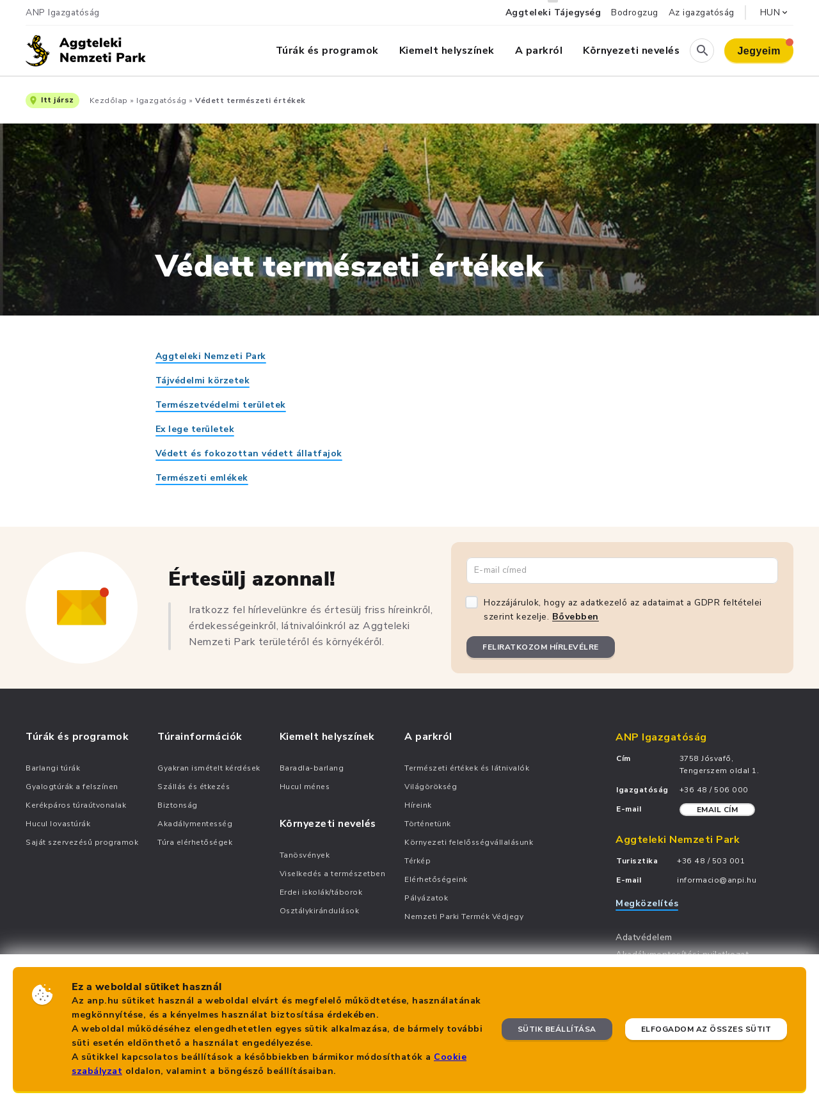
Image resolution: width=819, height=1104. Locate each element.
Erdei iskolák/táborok (321, 892)
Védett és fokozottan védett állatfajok (248, 453)
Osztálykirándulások (320, 911)
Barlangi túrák (53, 768)
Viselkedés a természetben (333, 873)
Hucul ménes (305, 786)
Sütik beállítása (557, 1029)
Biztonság (177, 805)
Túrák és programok (327, 51)
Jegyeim (765, 47)
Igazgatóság (161, 100)
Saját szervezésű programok (82, 842)
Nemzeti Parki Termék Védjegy (463, 916)
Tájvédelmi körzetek (202, 380)
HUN (775, 12)
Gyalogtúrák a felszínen (72, 786)
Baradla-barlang (312, 768)
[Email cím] (622, 570)
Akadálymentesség (194, 824)
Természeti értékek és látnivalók (466, 768)
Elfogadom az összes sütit (706, 1029)
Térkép (417, 861)
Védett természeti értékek (250, 100)
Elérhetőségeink (436, 879)
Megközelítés (647, 903)
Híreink (418, 805)
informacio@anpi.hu (716, 880)
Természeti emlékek (201, 478)
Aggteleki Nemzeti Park (210, 356)
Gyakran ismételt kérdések (208, 768)
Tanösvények (305, 855)
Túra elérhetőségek (194, 842)
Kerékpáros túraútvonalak (76, 805)
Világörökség (430, 786)
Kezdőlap (109, 100)
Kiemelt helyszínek (447, 51)
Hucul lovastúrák (58, 824)
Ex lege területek (195, 429)
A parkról (539, 51)
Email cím (717, 809)
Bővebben (575, 617)
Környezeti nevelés (631, 51)
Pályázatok (426, 898)
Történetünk (427, 824)
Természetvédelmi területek (220, 405)
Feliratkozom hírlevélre (540, 647)
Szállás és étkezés (193, 786)
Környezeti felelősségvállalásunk (468, 842)
